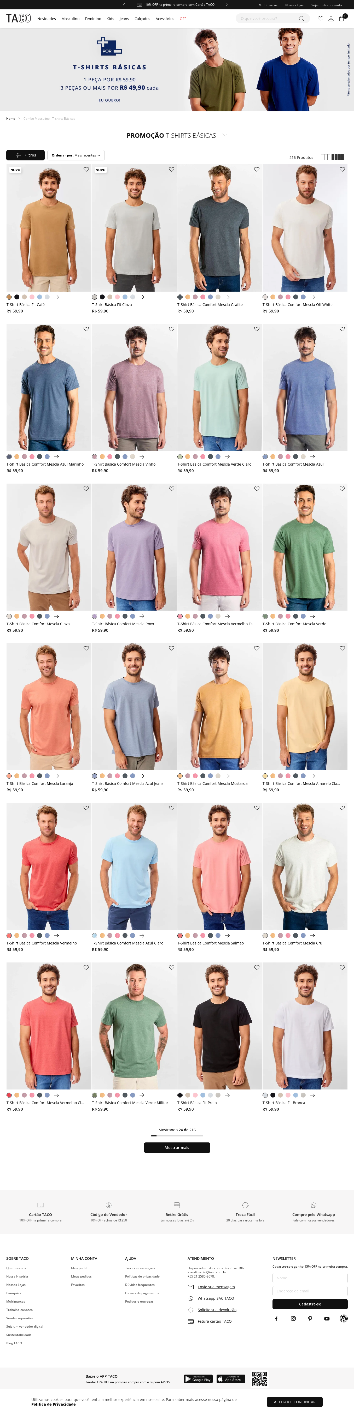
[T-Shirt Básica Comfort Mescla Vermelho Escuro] (219, 559)
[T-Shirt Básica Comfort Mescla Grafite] (219, 240)
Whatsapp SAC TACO (216, 1298)
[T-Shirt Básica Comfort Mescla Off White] (305, 240)
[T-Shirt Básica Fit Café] (49, 240)
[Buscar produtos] (302, 18)
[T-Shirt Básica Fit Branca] (305, 1038)
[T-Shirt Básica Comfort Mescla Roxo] (134, 559)
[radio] (325, 157)
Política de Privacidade (53, 1404)
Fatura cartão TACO (215, 1321)
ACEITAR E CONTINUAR (295, 1401)
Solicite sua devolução (217, 1310)
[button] (40, 1212)
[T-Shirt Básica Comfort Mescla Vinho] (134, 399)
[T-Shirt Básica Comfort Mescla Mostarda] (219, 719)
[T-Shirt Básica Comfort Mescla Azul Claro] (134, 878)
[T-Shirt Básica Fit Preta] (219, 1038)
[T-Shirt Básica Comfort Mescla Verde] (305, 559)
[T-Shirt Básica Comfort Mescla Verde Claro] (219, 399)
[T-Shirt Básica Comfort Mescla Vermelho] (49, 878)
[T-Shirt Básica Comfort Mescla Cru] (305, 878)
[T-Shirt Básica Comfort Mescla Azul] (305, 399)
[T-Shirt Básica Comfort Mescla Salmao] (219, 878)
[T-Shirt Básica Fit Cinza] (134, 240)
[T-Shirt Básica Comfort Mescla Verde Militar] (134, 1038)
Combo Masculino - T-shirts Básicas (49, 119)
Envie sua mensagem (216, 1287)
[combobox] (273, 18)
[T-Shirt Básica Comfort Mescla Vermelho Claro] (49, 1038)
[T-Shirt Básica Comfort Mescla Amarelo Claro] (305, 719)
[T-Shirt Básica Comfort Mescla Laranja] (49, 719)
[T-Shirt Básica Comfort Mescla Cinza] (49, 559)
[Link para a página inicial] (10, 119)
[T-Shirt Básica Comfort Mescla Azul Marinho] (49, 399)
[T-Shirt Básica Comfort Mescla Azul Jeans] (134, 719)
